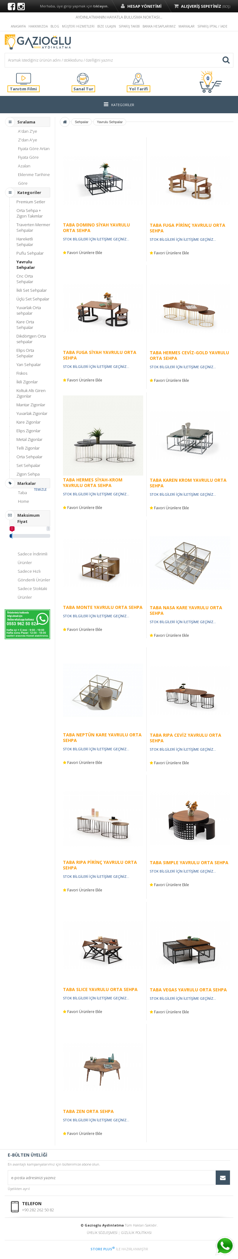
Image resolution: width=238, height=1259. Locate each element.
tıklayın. (100, 6)
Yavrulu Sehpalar (25, 264)
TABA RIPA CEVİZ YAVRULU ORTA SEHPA (185, 738)
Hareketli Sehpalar (24, 241)
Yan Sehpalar (28, 364)
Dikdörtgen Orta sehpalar (31, 338)
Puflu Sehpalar (30, 253)
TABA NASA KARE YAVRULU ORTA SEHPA (186, 610)
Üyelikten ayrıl (19, 1188)
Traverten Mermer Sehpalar (33, 227)
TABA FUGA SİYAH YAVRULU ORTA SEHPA (99, 355)
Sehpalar (81, 122)
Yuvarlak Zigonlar (31, 413)
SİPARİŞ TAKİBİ (129, 26)
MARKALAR (186, 26)
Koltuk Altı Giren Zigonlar (31, 393)
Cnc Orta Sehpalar (24, 278)
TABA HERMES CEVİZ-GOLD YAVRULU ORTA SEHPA (189, 355)
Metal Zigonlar (29, 439)
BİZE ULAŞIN (106, 26)
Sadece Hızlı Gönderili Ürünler (34, 575)
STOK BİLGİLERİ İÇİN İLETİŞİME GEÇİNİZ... (96, 239)
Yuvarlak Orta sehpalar (28, 310)
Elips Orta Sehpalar (25, 353)
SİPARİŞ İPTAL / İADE (212, 26)
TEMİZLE (40, 489)
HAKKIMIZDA (38, 26)
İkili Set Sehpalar (31, 290)
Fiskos (21, 373)
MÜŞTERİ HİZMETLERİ (78, 26)
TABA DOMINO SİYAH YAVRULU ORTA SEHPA (96, 227)
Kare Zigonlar (28, 422)
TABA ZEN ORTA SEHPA (88, 1111)
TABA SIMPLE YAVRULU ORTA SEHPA (189, 862)
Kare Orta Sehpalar (25, 324)
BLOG (55, 26)
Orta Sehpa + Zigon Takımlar (29, 213)
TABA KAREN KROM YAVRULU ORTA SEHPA (188, 483)
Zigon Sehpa (28, 474)
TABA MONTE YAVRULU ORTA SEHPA (103, 607)
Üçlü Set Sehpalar (32, 299)
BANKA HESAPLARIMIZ (159, 26)
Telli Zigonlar (28, 448)
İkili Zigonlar (27, 382)
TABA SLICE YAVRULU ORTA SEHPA (100, 989)
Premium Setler (30, 202)
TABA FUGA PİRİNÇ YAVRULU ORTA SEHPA (187, 228)
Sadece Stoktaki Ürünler (32, 593)
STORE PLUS (102, 1249)
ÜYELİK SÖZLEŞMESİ (102, 1232)
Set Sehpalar (28, 465)
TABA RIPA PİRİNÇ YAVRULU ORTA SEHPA (100, 865)
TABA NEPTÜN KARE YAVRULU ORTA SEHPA (102, 737)
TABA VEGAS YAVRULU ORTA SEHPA (188, 990)
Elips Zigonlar (28, 430)
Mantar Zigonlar (30, 404)
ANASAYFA (18, 26)
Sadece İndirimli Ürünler (32, 558)
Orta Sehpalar (29, 456)
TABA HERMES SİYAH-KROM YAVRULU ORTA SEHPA (92, 482)
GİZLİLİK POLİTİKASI (136, 1232)
